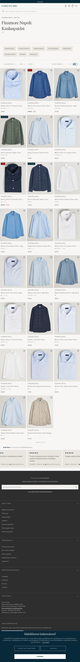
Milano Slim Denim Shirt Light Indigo (12, 246)
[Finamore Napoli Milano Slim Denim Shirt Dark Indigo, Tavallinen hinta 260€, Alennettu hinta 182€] (40, 90)
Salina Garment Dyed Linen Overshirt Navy (38, 199)
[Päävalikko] (76, 6)
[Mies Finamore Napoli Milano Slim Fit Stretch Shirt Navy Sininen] (13, 178)
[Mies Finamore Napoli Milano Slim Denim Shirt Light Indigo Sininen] (13, 225)
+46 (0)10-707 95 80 (14, 610)
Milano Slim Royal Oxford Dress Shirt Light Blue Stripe (66, 386)
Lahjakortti (5, 561)
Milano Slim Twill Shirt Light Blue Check (11, 293)
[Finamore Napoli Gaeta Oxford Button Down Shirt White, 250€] (67, 184)
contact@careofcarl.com (18, 612)
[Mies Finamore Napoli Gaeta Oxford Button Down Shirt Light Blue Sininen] (40, 225)
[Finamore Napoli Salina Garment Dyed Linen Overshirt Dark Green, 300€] (13, 137)
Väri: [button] (22, 64)
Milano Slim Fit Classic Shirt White (65, 246)
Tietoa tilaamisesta (8, 547)
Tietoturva (5, 513)
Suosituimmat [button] (58, 64)
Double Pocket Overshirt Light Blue (66, 106)
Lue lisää (45, 642)
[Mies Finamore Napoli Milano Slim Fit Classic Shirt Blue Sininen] (13, 84)
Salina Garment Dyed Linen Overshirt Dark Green (11, 153)
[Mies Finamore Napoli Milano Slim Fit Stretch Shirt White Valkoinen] (13, 318)
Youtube (4, 584)
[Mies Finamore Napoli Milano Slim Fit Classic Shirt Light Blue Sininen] (67, 131)
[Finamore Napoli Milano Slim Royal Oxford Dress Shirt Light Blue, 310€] (40, 371)
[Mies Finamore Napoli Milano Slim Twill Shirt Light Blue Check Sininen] (13, 271)
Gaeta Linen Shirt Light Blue (38, 293)
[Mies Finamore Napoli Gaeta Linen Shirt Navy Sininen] (40, 318)
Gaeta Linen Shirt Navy (36, 340)
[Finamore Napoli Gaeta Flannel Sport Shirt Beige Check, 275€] (40, 417)
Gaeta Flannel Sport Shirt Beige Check (39, 433)
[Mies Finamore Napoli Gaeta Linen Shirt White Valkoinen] (13, 365)
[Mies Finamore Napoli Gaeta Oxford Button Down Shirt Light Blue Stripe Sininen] (13, 411)
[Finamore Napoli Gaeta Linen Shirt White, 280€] (13, 371)
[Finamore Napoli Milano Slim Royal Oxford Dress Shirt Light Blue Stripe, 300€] (67, 371)
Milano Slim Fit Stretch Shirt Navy (11, 199)
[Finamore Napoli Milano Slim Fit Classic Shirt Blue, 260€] (13, 90)
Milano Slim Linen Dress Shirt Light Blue (66, 340)
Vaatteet (17, 17)
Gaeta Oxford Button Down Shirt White (67, 199)
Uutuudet (40, 1)
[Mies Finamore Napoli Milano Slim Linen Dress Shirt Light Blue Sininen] (67, 318)
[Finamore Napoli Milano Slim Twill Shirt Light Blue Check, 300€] (13, 277)
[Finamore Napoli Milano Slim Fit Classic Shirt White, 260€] (67, 231)
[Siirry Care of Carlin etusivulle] (9, 6)
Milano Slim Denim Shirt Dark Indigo (39, 106)
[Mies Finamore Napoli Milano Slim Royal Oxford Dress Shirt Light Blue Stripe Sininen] (67, 365)
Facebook (5, 580)
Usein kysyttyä (6, 554)
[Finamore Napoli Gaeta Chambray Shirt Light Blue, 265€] (67, 277)
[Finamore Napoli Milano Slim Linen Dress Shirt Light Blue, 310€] (67, 324)
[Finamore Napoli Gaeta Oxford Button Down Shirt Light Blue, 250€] (40, 231)
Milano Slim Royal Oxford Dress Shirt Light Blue (39, 386)
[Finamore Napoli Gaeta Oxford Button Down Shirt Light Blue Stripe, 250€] (13, 417)
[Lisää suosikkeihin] (24, 70)
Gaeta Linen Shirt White (9, 386)
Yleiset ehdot (6, 517)
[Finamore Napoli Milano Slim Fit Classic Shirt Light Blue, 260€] (67, 137)
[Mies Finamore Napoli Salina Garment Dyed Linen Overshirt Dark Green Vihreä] (13, 131)
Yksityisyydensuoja (8, 528)
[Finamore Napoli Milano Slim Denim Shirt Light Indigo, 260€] (13, 231)
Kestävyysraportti (7, 532)
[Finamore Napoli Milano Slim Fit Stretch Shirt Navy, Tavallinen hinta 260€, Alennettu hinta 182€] (13, 184)
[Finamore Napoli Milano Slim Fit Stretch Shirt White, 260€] (13, 324)
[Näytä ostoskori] (72, 6)
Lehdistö (4, 521)
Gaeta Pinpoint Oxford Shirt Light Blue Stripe (38, 153)
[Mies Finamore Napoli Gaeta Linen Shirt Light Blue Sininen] (40, 271)
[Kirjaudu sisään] (65, 6)
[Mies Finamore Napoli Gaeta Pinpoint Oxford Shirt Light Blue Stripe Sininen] (40, 131)
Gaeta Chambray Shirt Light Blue (67, 293)
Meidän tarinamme (8, 510)
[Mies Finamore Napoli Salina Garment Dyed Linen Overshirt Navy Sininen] (40, 178)
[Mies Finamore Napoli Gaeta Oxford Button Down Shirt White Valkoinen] (67, 178)
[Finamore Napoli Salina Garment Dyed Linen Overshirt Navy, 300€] (40, 184)
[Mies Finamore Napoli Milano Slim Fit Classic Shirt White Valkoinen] (67, 225)
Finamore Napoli (7, 17)
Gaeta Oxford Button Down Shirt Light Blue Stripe (13, 433)
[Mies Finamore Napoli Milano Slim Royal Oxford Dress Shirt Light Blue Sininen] (40, 365)
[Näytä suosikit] (69, 6)
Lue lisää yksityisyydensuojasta (40, 491)
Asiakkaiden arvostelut (9, 558)
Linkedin (4, 587)
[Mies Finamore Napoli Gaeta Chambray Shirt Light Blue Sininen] (67, 271)
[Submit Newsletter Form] (75, 487)
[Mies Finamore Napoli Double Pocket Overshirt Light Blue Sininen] (67, 84)
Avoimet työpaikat (7, 524)
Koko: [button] (31, 64)
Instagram (5, 576)
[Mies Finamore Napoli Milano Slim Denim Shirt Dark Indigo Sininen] (40, 84)
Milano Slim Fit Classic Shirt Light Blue (65, 153)
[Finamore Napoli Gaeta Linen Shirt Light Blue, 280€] (40, 277)
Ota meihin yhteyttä (8, 550)
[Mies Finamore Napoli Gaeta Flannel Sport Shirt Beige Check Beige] (40, 411)
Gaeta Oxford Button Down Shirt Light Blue (40, 246)
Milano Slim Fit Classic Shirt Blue (11, 106)
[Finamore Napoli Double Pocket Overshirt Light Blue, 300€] (67, 90)
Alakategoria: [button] (10, 64)
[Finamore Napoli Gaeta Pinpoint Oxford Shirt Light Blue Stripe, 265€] (40, 137)
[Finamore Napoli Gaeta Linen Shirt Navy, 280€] (40, 324)
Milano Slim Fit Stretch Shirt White (11, 340)
